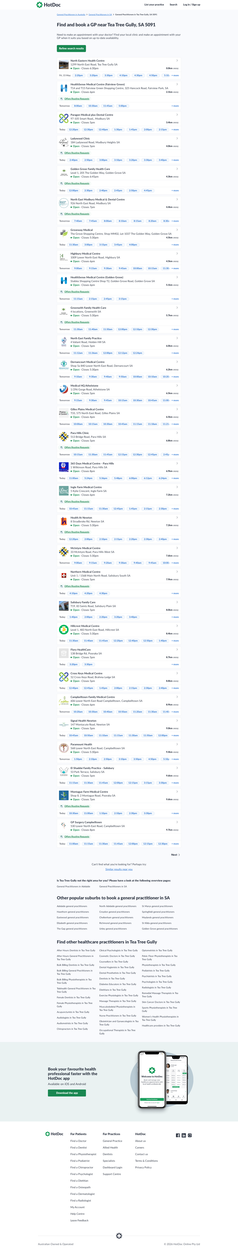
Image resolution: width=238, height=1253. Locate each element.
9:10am (78, 377)
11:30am (73, 245)
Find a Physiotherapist (83, 1154)
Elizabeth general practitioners (72, 923)
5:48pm (118, 478)
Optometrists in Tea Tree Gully (157, 950)
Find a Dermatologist (82, 1194)
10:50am (122, 712)
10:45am (152, 400)
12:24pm (137, 353)
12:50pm (148, 641)
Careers (139, 1147)
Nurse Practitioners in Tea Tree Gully (117, 1016)
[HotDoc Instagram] (190, 1135)
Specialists (109, 1161)
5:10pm (168, 75)
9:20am (108, 563)
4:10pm (123, 75)
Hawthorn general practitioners (73, 912)
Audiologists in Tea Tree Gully (71, 1018)
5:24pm (88, 478)
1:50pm (78, 759)
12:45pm (152, 454)
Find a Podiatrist (80, 1161)
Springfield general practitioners (158, 912)
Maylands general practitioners (157, 917)
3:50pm (137, 759)
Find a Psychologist (81, 1174)
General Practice (112, 1141)
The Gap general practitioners (72, 929)
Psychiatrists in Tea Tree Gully (157, 976)
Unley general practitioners (113, 929)
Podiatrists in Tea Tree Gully (156, 971)
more (175, 75)
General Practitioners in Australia (71, 15)
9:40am (108, 377)
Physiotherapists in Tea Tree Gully (159, 965)
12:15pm (122, 454)
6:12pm (148, 478)
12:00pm (73, 190)
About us (140, 1141)
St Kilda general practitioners (156, 923)
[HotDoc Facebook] (178, 1135)
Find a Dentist (78, 1147)
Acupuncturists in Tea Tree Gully (73, 1012)
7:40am (78, 221)
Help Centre (77, 1214)
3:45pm (118, 245)
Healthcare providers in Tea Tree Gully (161, 1026)
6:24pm (163, 478)
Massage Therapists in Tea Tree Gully (117, 1001)
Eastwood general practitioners (73, 917)
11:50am (107, 329)
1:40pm (74, 617)
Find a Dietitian (79, 1180)
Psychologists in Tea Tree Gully (157, 982)
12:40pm (103, 130)
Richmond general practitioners (115, 923)
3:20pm (94, 75)
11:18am (152, 424)
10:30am (93, 106)
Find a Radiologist (80, 1200)
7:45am (93, 221)
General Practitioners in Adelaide (73, 886)
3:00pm (103, 160)
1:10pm (103, 813)
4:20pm (88, 593)
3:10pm (118, 160)
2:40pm (74, 160)
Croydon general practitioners (114, 912)
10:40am (107, 712)
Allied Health (110, 1147)
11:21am (167, 424)
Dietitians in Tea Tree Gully (112, 990)
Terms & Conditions (146, 1161)
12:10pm (137, 329)
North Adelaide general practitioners (117, 906)
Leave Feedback (79, 1220)
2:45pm (118, 190)
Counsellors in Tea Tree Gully (113, 962)
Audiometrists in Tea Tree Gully (72, 1023)
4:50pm (153, 75)
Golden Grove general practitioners (160, 929)
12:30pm (88, 130)
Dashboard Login (112, 1167)
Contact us (141, 1154)
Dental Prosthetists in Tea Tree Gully (117, 973)
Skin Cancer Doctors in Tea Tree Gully (161, 1002)
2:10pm (103, 539)
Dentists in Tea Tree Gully (112, 979)
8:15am (137, 221)
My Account (77, 1207)
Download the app (67, 1093)
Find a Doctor (78, 1141)
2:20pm (79, 75)
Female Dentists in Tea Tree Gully (73, 997)
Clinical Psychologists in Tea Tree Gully (118, 950)
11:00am (167, 400)
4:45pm (148, 190)
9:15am (93, 268)
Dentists (108, 1154)
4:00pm (133, 245)
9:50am (123, 377)
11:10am (103, 735)
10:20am (167, 377)
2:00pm (148, 130)
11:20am (137, 712)
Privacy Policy (143, 1167)
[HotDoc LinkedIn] (184, 1135)
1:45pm (133, 130)
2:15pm (163, 130)
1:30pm (118, 130)
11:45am (107, 106)
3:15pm (103, 245)
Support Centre (112, 1174)
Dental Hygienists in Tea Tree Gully (116, 967)
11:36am (93, 353)
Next (174, 854)
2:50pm (88, 160)
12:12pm (122, 353)
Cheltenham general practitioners (116, 917)
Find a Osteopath (80, 1187)
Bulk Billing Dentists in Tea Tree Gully (75, 965)
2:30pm (88, 190)
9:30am (108, 268)
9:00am (78, 268)
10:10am (152, 377)
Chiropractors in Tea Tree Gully (72, 1029)
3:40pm (163, 160)
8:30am (167, 221)
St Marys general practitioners (157, 906)
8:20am (152, 221)
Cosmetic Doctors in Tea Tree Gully (117, 956)
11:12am (78, 353)
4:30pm (138, 75)
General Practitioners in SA (100, 15)
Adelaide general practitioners (72, 906)
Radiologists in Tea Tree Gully (156, 987)
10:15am (152, 268)
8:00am (78, 106)
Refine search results (71, 48)
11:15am (78, 299)
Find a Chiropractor (81, 1167)
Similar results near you (119, 869)
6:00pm (133, 478)
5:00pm (123, 106)
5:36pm (103, 478)
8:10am (123, 221)
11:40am (93, 329)
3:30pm (109, 75)
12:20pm (73, 130)
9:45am (123, 268)
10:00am (137, 268)
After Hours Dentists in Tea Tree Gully (76, 950)
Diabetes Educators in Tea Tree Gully (117, 984)
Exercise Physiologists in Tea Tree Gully (118, 995)
